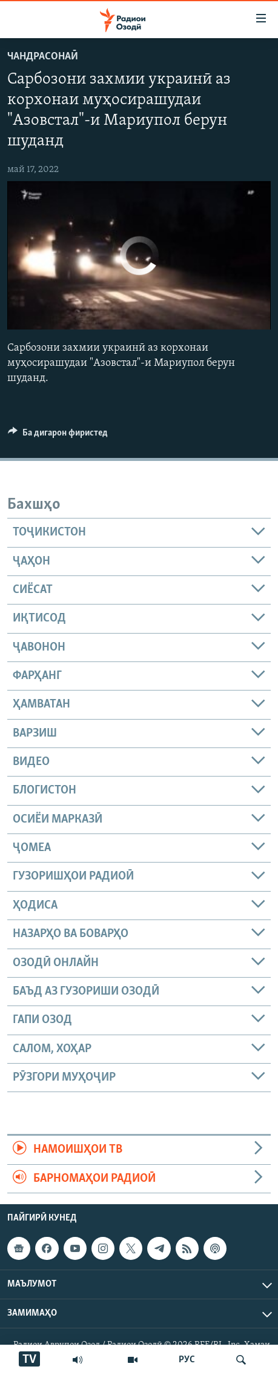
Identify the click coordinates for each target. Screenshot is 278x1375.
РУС (187, 1360)
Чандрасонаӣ (42, 56)
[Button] (58, 435)
